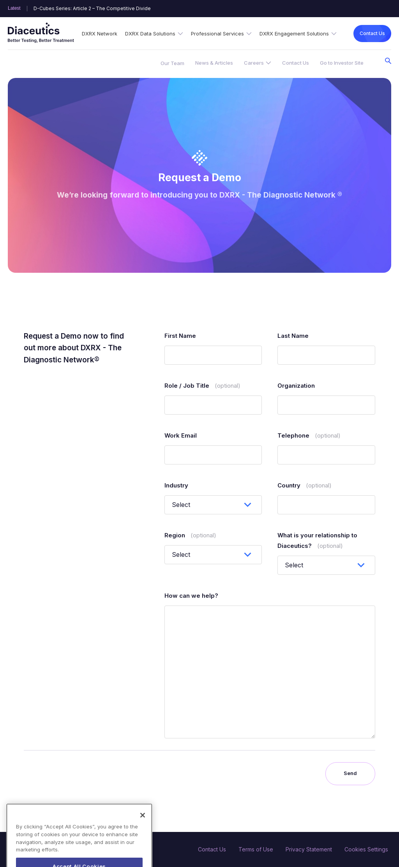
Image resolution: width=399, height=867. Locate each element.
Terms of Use (255, 849)
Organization (296, 385)
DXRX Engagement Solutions (294, 33)
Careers (254, 63)
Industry (176, 485)
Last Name (293, 335)
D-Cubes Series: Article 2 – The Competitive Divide (92, 8)
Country (304, 485)
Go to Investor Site (342, 63)
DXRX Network (99, 33)
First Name (180, 335)
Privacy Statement (309, 849)
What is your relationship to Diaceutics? (317, 540)
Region (190, 535)
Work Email (180, 435)
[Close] (142, 828)
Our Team (172, 63)
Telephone (309, 435)
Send (350, 773)
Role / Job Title (202, 385)
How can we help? (191, 595)
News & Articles (214, 63)
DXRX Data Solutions (150, 33)
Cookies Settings (366, 849)
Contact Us (372, 33)
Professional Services (217, 33)
